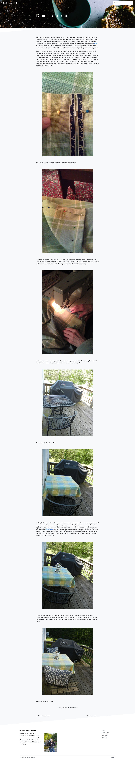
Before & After (73, 707)
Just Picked (49, 529)
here (95, 44)
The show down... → (92, 716)
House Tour (105, 733)
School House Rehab (9, 3)
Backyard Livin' (63, 707)
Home (103, 730)
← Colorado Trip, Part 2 (43, 716)
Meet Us (104, 737)
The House (105, 735)
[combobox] (123, 3)
